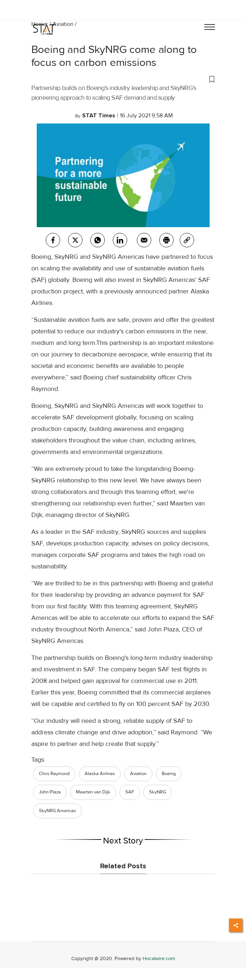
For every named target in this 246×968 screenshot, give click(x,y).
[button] (123, 79)
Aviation (63, 24)
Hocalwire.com (159, 958)
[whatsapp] (97, 240)
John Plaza (50, 792)
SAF (129, 792)
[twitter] (75, 240)
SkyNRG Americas (57, 811)
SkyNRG (157, 792)
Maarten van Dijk (93, 792)
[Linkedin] (120, 240)
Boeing (169, 773)
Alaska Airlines (100, 773)
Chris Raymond (54, 773)
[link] (187, 240)
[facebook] (53, 240)
